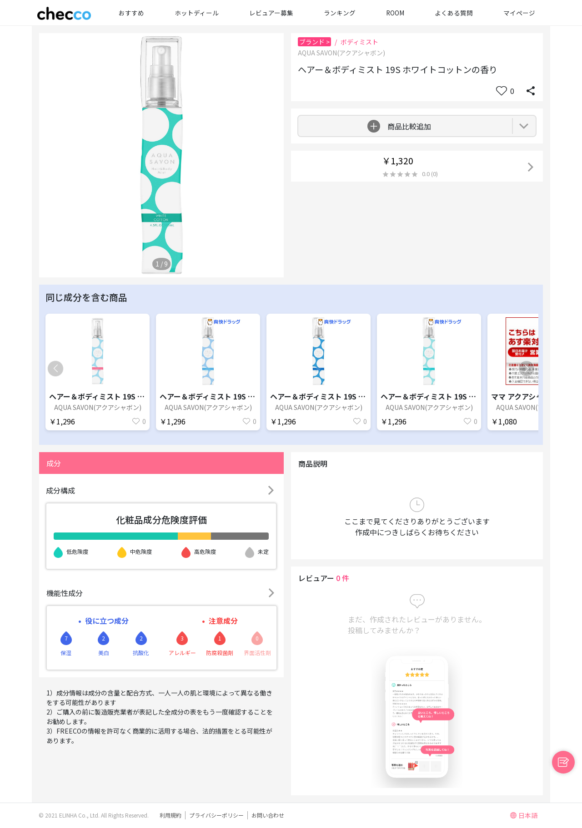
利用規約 (170, 815)
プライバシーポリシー (216, 815)
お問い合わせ (267, 815)
